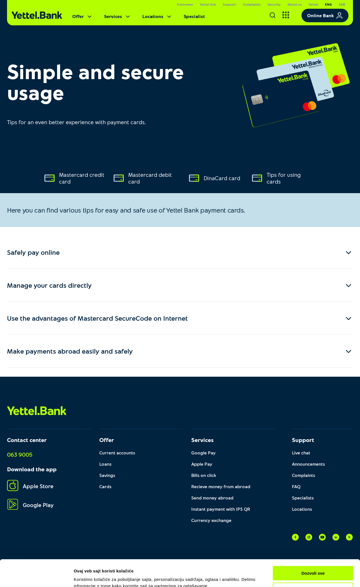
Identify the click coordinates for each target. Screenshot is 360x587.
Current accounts (117, 452)
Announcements (308, 464)
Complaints (252, 4)
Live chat (301, 452)
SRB (342, 4)
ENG (328, 4)
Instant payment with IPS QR (220, 509)
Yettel (313, 4)
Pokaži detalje (88, 575)
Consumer (185, 4)
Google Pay (203, 452)
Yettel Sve (208, 4)
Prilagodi (313, 564)
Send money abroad (212, 497)
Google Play (30, 505)
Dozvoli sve (313, 548)
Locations (157, 16)
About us (294, 4)
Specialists (303, 497)
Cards (105, 486)
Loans (105, 464)
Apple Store (30, 486)
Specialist (194, 16)
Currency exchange (211, 520)
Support (229, 4)
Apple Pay (201, 464)
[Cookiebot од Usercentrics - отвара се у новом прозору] (36, 576)
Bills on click (203, 475)
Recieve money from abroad (220, 486)
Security (274, 4)
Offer (82, 16)
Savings (107, 475)
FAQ (296, 486)
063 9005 (19, 454)
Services (117, 16)
